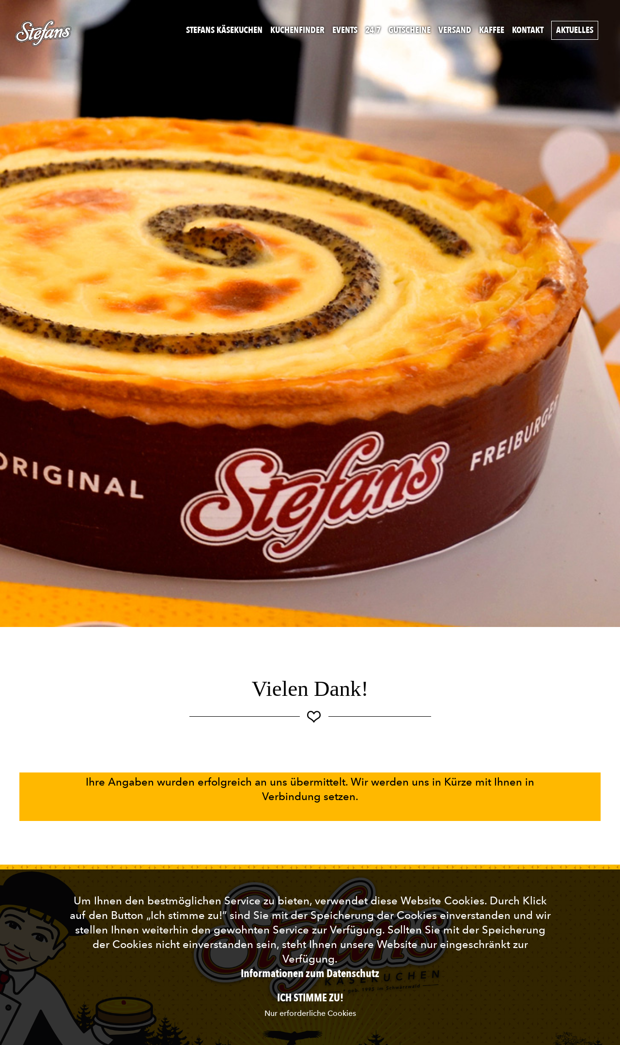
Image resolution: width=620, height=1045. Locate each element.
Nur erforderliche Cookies (310, 1013)
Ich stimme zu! (310, 998)
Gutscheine (409, 30)
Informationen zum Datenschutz (310, 973)
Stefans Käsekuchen (224, 30)
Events (344, 30)
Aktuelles (574, 30)
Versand (454, 30)
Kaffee (491, 30)
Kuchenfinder (297, 30)
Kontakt (527, 30)
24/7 (373, 30)
